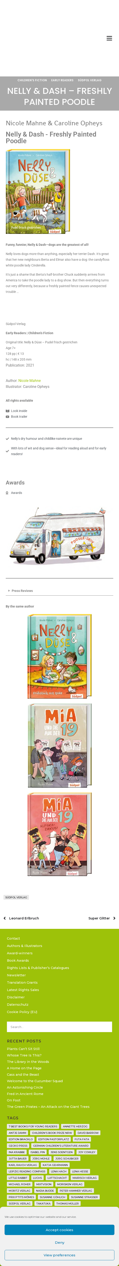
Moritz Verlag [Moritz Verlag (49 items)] (19, 1190)
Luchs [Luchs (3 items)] (37, 1177)
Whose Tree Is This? (24, 1055)
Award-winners (20, 953)
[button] (59, 591)
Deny (59, 1242)
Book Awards (18, 960)
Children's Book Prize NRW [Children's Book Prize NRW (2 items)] (52, 1132)
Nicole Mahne (29, 380)
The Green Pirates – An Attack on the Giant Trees (48, 1107)
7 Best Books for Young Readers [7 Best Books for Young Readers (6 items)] (33, 1126)
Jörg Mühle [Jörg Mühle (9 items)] (41, 1158)
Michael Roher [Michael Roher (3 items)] (20, 1184)
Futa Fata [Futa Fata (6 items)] (82, 1139)
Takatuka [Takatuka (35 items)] (43, 1203)
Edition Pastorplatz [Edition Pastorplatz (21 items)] (53, 1139)
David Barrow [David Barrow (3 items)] (88, 1132)
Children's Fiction (32, 80)
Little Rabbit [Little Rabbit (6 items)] (18, 1177)
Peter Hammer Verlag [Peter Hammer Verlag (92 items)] (76, 1190)
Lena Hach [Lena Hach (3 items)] (58, 1171)
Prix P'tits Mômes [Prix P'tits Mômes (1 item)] (21, 1197)
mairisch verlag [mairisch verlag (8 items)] (85, 1177)
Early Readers (62, 80)
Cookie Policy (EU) (22, 1012)
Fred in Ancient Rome (25, 1094)
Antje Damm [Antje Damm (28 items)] (17, 1132)
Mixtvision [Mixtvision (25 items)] (43, 1184)
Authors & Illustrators (24, 946)
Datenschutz (17, 1005)
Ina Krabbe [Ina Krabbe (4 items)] (17, 1152)
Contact (13, 938)
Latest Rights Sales (23, 990)
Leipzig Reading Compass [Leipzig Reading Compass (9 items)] (27, 1171)
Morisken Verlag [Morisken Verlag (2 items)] (69, 1184)
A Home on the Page (24, 1068)
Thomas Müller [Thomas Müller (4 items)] (67, 1203)
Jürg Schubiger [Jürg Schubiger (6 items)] (67, 1158)
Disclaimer (16, 997)
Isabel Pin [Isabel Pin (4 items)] (38, 1152)
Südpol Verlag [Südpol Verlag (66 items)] (20, 1203)
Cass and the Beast (23, 1075)
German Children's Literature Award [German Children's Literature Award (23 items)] (60, 1145)
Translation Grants (22, 982)
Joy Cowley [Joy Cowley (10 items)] (86, 1152)
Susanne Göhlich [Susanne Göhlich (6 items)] (52, 1197)
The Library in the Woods (28, 1062)
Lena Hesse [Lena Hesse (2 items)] (80, 1171)
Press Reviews (22, 591)
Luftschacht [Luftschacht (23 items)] (57, 1177)
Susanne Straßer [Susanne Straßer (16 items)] (84, 1197)
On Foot (13, 1100)
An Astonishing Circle (25, 1087)
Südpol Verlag (90, 80)
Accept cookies (59, 1230)
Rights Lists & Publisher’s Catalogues (38, 968)
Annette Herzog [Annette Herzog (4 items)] (75, 1126)
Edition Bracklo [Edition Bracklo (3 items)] (21, 1139)
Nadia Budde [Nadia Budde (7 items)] (45, 1190)
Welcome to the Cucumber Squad (35, 1081)
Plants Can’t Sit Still (23, 1049)
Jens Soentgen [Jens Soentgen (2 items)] (62, 1152)
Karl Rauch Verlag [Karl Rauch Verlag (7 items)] (23, 1165)
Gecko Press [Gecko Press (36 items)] (18, 1145)
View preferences (59, 1255)
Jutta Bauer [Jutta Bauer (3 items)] (18, 1158)
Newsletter (16, 975)
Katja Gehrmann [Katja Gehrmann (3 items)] (55, 1165)
